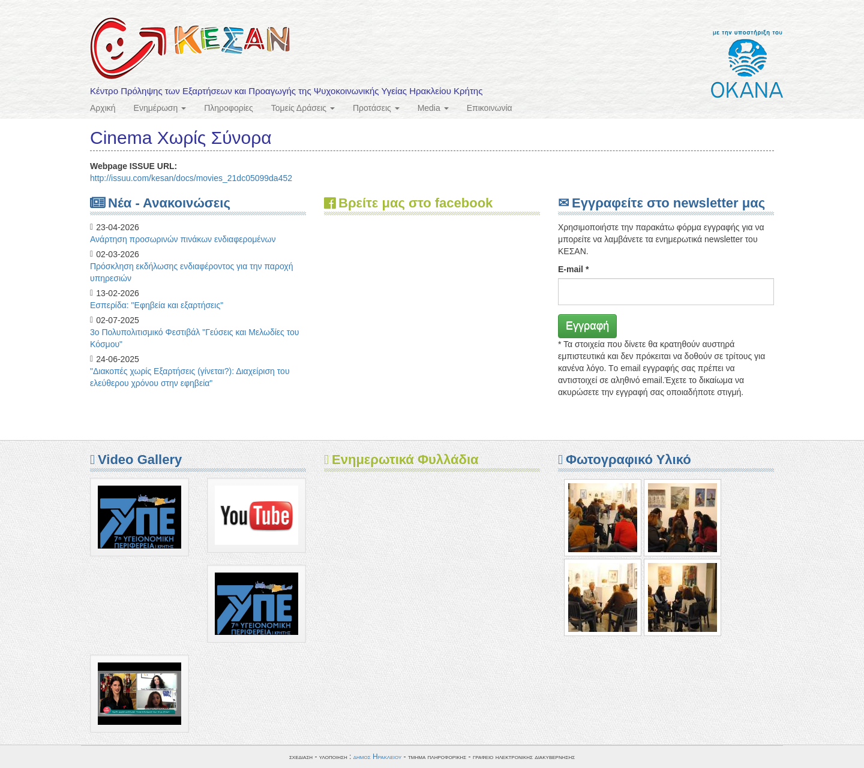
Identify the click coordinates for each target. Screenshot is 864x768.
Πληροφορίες (228, 108)
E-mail (573, 269)
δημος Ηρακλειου (377, 756)
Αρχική (103, 108)
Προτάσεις (376, 108)
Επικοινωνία (489, 108)
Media (433, 108)
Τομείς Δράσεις (303, 108)
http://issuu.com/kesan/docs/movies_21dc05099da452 (191, 178)
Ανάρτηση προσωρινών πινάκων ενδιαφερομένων (183, 239)
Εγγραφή (587, 326)
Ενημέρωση (160, 108)
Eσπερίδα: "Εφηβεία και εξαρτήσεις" (156, 305)
